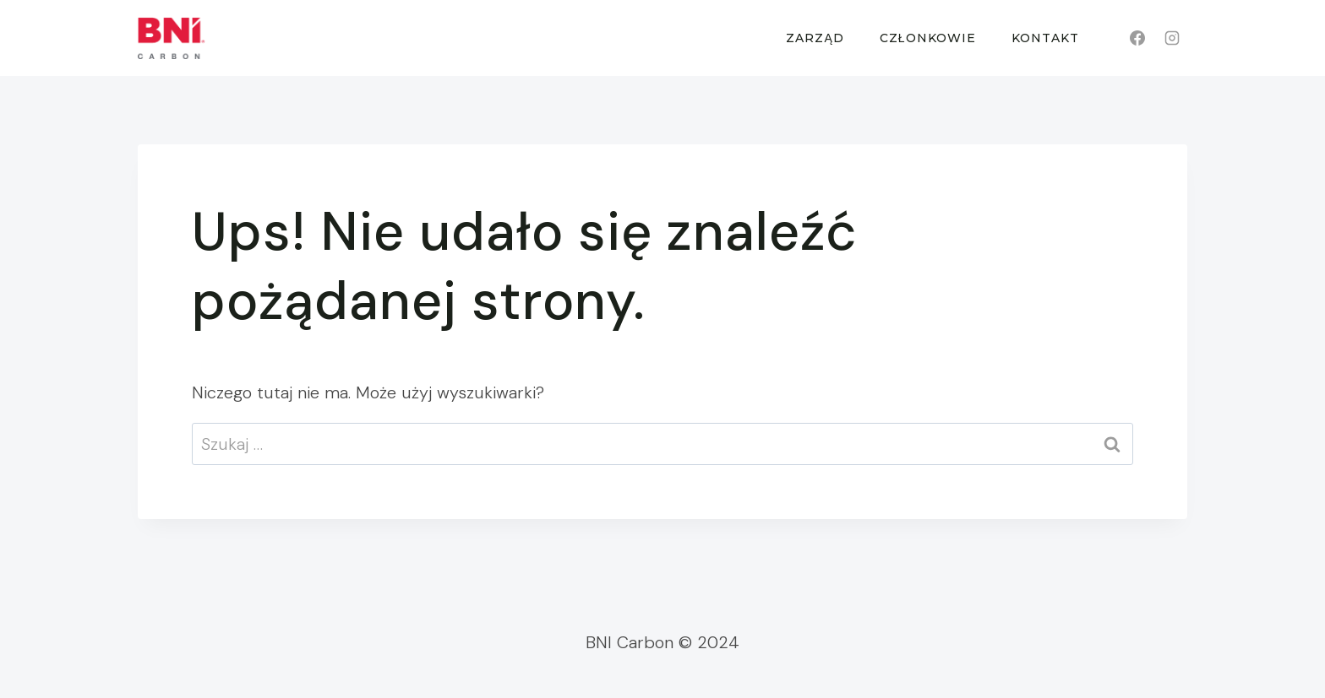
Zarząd (814, 38)
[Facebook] (1137, 38)
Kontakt (1045, 38)
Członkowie (928, 38)
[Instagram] (1172, 38)
